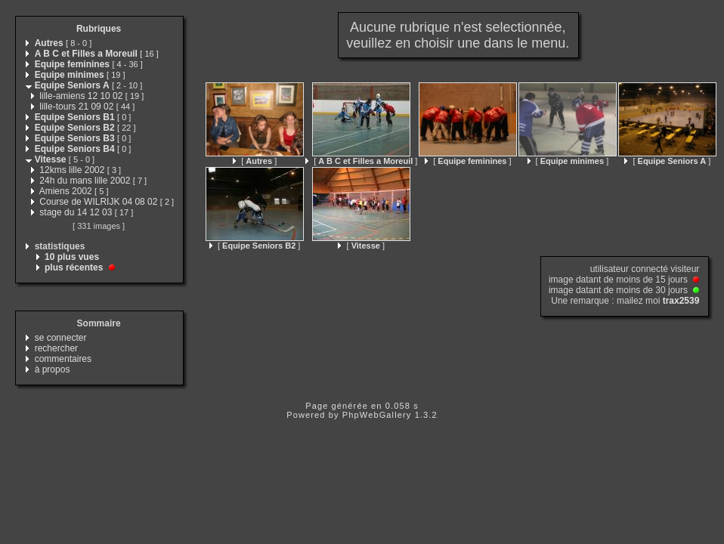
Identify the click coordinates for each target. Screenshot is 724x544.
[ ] (255, 160)
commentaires (63, 359)
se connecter (61, 337)
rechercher (56, 348)
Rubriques (98, 28)
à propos (52, 369)
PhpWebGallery (377, 414)
